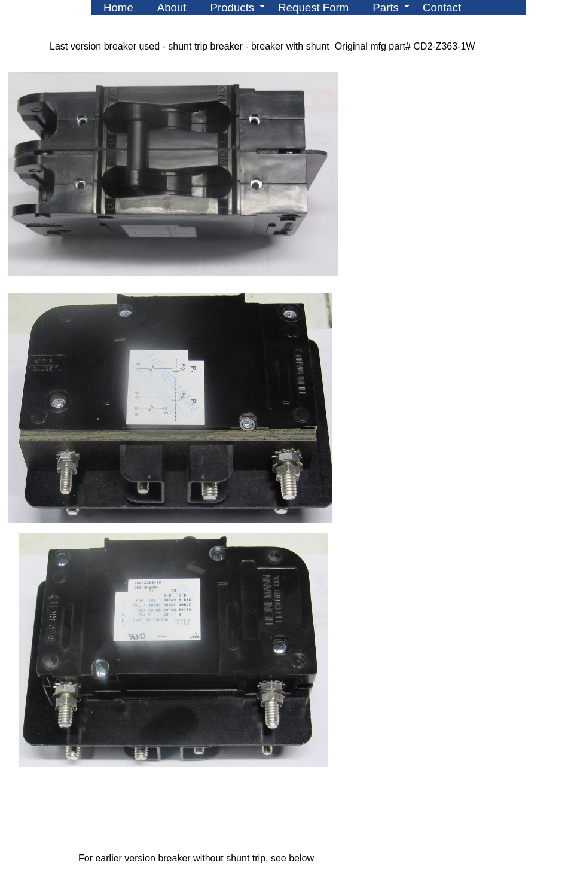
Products (232, 7)
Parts (386, 7)
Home (118, 7)
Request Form (313, 7)
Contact (442, 7)
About (172, 7)
